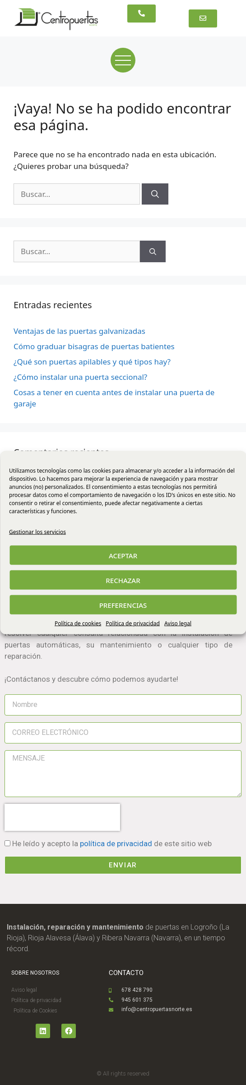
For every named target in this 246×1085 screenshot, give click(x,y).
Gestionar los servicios (37, 532)
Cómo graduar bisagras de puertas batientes (94, 346)
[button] (141, 14)
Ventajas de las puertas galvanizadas (79, 331)
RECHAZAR (123, 579)
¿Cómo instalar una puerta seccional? (80, 377)
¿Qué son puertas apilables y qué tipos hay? (92, 361)
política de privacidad (116, 843)
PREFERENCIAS (123, 604)
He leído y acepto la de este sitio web (112, 843)
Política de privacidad (133, 623)
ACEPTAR (123, 555)
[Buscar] (155, 194)
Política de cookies (78, 623)
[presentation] (62, 817)
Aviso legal (177, 623)
